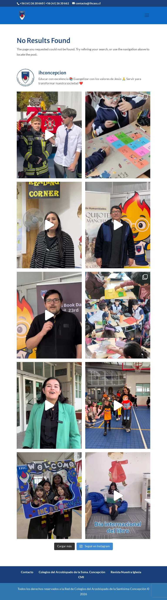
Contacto (27, 572)
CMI (81, 577)
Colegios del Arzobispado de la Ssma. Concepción (72, 572)
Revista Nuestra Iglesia (126, 572)
